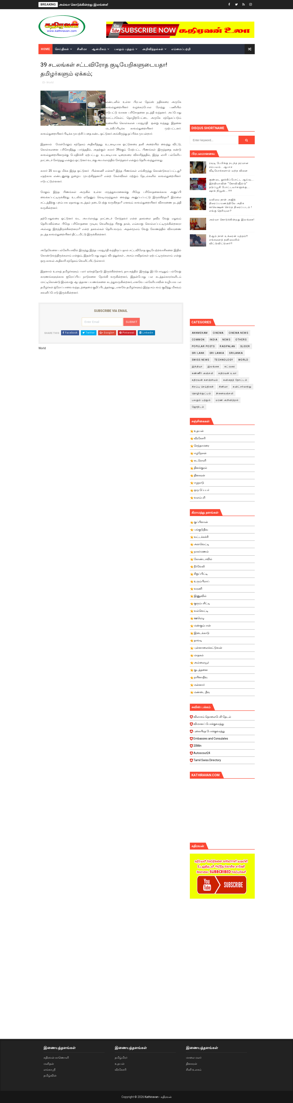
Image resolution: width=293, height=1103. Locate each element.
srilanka (236, 353)
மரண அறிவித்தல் (227, 400)
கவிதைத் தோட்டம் (235, 380)
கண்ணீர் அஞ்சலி (202, 373)
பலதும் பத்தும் (124, 49)
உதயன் (120, 1063)
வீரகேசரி (120, 1069)
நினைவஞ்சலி (224, 393)
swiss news (200, 359)
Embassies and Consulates (223, 740)
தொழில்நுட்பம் (201, 393)
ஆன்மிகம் (99, 49)
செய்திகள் (62, 49)
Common (198, 339)
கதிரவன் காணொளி (56, 1057)
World (50, 82)
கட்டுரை (229, 366)
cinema (218, 332)
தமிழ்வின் (50, 1075)
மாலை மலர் (193, 1057)
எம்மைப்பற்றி (181, 49)
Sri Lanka (217, 353)
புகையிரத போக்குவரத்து (223, 732)
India (214, 339)
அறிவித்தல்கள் (152, 49)
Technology (223, 359)
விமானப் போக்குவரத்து (223, 725)
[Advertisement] (241, 88)
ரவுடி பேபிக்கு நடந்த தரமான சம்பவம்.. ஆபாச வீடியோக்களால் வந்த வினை (229, 167)
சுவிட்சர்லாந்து (242, 386)
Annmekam (200, 332)
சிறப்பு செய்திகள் (203, 386)
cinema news (238, 332)
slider (245, 346)
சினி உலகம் (193, 1069)
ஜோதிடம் (198, 406)
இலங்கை (213, 366)
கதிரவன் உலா (227, 373)
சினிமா (82, 49)
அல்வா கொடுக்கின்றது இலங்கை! (83, 5)
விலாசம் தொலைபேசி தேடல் (223, 718)
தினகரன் (191, 1063)
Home (45, 49)
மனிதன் (49, 1063)
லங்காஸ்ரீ (49, 1069)
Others (241, 339)
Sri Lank (198, 353)
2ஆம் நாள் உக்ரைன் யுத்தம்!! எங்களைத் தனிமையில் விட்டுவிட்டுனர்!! (228, 239)
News (226, 339)
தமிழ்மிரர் (121, 1057)
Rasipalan (227, 346)
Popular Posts (203, 346)
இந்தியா (197, 366)
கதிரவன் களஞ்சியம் (205, 380)
